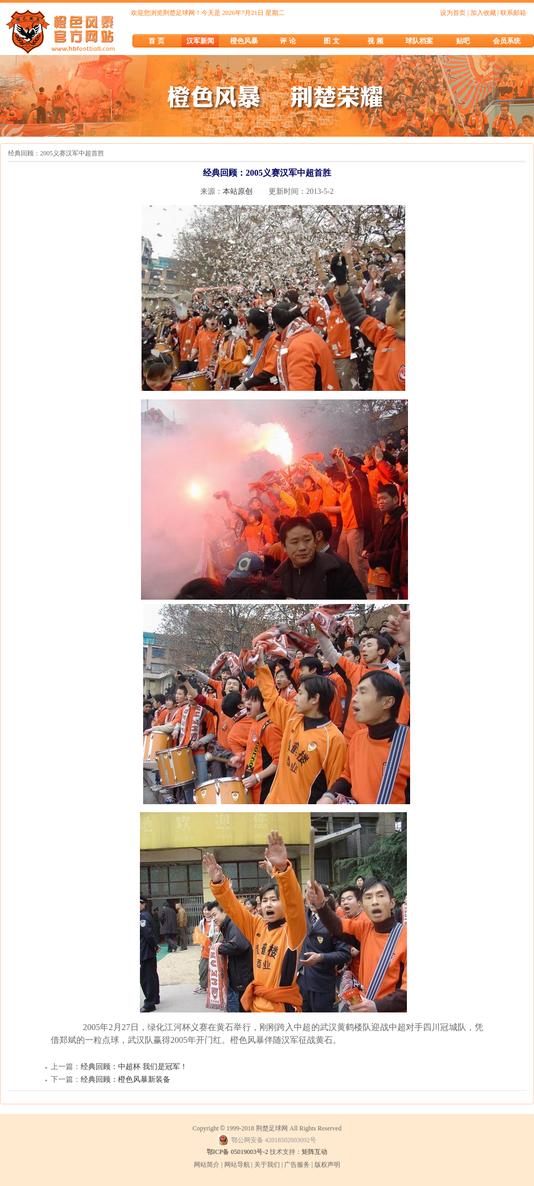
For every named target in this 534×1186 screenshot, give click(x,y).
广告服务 (297, 1164)
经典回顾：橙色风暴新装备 (125, 1079)
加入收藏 (483, 13)
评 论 (287, 41)
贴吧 (463, 41)
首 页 (156, 41)
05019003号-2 (249, 1152)
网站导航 (237, 1164)
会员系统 (507, 41)
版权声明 (327, 1164)
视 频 (375, 41)
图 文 (331, 41)
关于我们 (267, 1164)
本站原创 (238, 191)
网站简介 (206, 1164)
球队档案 (419, 41)
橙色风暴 (244, 41)
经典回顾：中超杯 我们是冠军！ (134, 1067)
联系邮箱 (513, 13)
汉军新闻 (200, 41)
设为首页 (453, 13)
